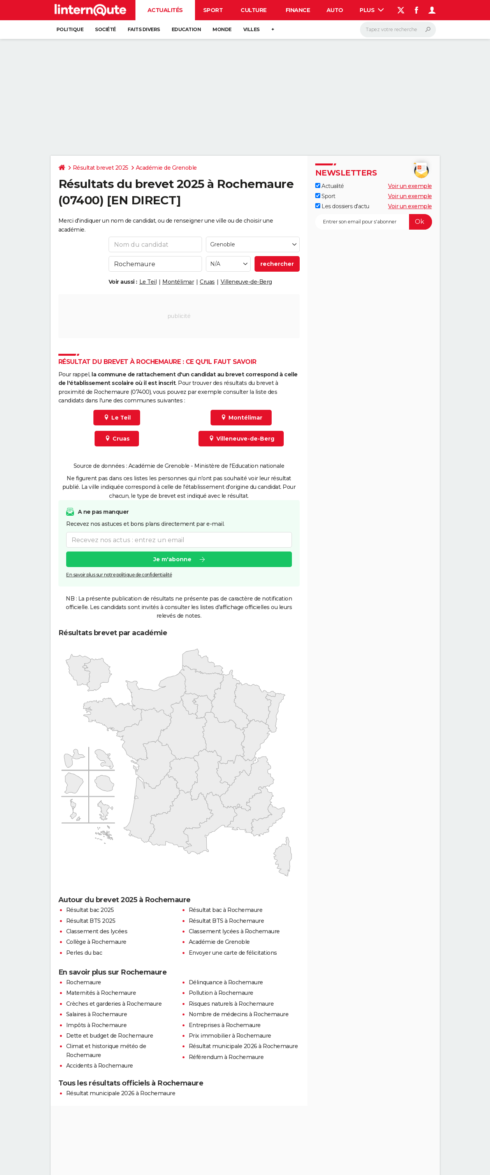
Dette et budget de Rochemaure (109, 1035)
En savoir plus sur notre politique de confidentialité (119, 575)
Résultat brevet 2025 (100, 167)
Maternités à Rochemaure (101, 992)
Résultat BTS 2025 (91, 920)
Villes (251, 29)
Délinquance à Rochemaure (226, 982)
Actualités (165, 10)
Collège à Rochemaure (96, 941)
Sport (213, 10)
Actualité (329, 186)
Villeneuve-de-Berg (246, 281)
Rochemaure (83, 982)
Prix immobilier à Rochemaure (230, 1035)
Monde (222, 29)
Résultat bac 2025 (90, 909)
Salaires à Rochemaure (96, 1014)
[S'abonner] (373, 222)
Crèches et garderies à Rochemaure (114, 1003)
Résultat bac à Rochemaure (226, 909)
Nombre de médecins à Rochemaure (239, 1014)
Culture (254, 10)
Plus (372, 10)
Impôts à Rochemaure (96, 1025)
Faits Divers (144, 29)
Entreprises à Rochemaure (225, 1025)
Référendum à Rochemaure (226, 1057)
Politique (70, 29)
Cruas (207, 281)
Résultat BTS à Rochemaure (226, 920)
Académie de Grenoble (166, 167)
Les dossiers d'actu (342, 206)
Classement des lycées (97, 931)
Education (186, 29)
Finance (298, 10)
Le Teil (148, 281)
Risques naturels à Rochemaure (231, 1003)
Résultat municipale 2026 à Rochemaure (243, 1046)
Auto (335, 10)
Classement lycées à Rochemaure (234, 931)
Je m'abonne (172, 559)
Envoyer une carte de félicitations (233, 952)
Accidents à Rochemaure (99, 1065)
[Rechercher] (398, 29)
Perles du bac (84, 952)
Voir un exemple (410, 186)
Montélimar (178, 281)
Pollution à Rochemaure (221, 992)
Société (105, 29)
